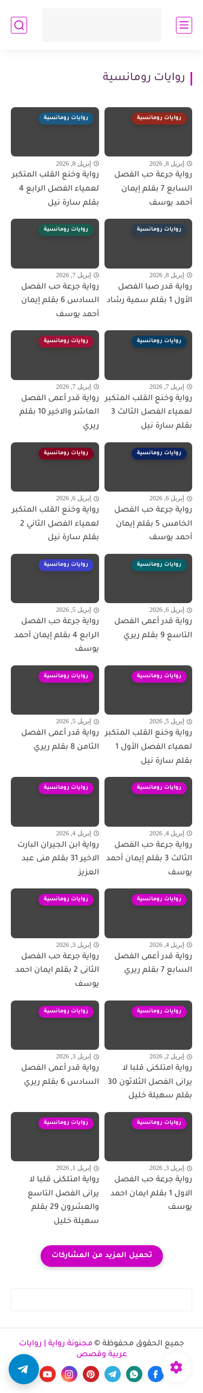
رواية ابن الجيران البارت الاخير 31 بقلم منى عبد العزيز (58, 859)
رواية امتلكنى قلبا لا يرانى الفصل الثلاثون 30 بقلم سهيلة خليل (150, 1082)
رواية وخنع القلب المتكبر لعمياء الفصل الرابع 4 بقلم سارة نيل (55, 189)
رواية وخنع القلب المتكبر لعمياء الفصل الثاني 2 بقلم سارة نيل (55, 524)
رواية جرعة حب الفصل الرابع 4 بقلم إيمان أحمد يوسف (56, 636)
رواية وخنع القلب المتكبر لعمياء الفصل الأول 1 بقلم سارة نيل (148, 747)
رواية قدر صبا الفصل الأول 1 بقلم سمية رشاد (149, 294)
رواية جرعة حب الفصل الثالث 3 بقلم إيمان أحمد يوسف (149, 859)
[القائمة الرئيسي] (184, 25)
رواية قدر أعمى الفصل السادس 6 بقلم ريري (60, 1075)
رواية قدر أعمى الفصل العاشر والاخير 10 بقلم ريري (59, 413)
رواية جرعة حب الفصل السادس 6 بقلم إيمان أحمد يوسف (60, 301)
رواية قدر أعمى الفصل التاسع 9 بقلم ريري (153, 629)
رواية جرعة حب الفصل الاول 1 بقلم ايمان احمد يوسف (151, 1194)
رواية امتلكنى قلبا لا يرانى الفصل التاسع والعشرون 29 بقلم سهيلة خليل (63, 1201)
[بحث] (19, 25)
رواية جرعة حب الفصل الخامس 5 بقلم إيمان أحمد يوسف (153, 524)
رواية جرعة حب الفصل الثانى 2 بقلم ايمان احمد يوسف (57, 971)
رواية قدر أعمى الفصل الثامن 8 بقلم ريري (60, 740)
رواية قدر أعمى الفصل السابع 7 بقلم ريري (153, 964)
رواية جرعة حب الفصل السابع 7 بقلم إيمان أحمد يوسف (153, 189)
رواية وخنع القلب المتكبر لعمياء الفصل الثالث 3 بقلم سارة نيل (148, 413)
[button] (24, 1369)
